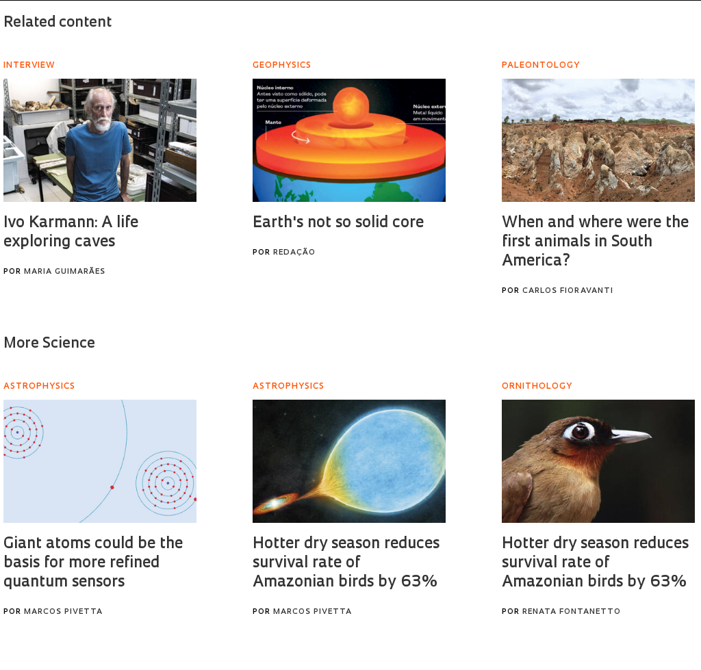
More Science (49, 344)
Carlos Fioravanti (567, 291)
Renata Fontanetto (571, 612)
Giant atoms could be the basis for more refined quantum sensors (93, 564)
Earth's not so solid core (338, 223)
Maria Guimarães (64, 272)
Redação (294, 253)
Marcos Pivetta (63, 612)
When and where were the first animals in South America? (595, 243)
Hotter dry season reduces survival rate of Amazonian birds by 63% (346, 564)
